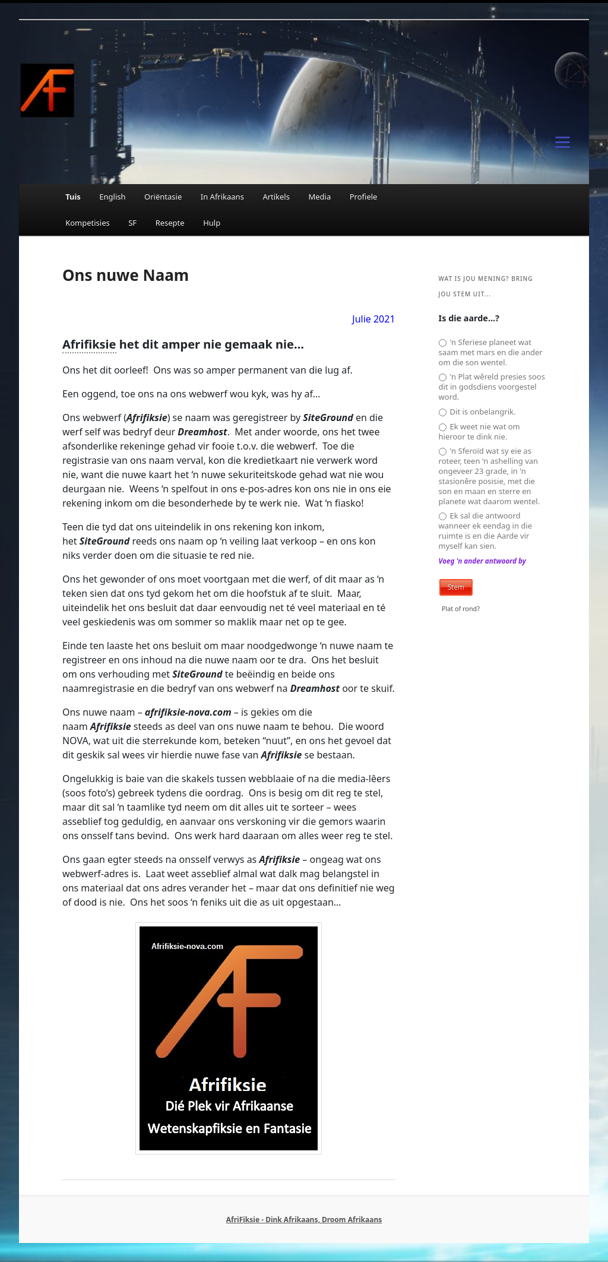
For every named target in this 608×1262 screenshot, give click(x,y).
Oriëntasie (163, 196)
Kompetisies (87, 222)
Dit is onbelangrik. (477, 412)
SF (132, 222)
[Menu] (563, 141)
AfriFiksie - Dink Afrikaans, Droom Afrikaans (304, 1219)
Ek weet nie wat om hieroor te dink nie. (479, 432)
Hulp (211, 222)
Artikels (276, 196)
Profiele (364, 196)
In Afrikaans (222, 196)
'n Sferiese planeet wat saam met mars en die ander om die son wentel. (491, 352)
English (112, 196)
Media (319, 196)
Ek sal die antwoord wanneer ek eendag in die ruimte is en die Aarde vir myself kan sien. (485, 531)
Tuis (73, 196)
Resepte (170, 222)
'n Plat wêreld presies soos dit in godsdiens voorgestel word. (492, 387)
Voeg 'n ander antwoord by (482, 560)
